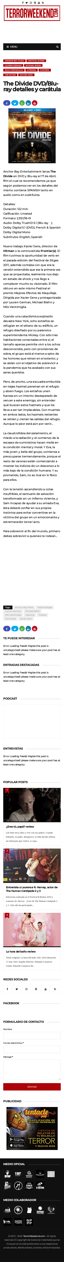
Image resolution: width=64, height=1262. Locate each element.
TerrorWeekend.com (34, 1236)
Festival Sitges (36, 61)
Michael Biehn (33, 65)
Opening (31, 70)
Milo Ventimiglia (14, 70)
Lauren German (13, 65)
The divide (10, 75)
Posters (44, 70)
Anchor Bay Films (14, 61)
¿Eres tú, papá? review (20, 826)
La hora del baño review (21, 951)
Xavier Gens (26, 75)
